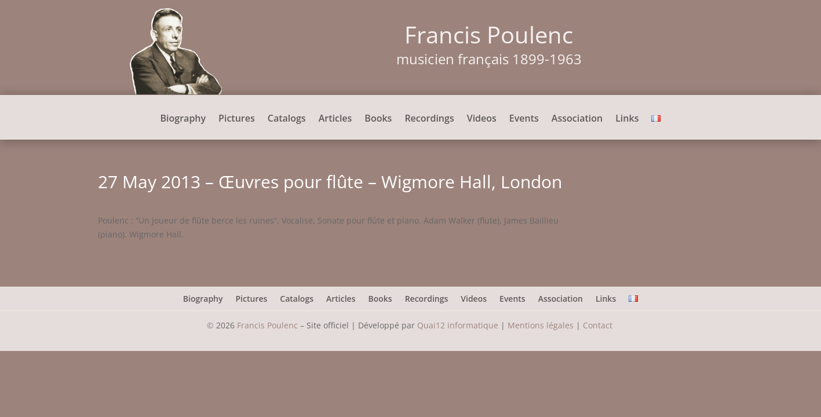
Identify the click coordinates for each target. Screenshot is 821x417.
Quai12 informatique (457, 325)
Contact (599, 325)
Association (577, 119)
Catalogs (287, 119)
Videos (482, 119)
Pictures (236, 119)
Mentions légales (541, 325)
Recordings (429, 119)
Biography (183, 119)
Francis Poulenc (267, 325)
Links (626, 119)
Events (524, 119)
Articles (335, 119)
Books (378, 119)
